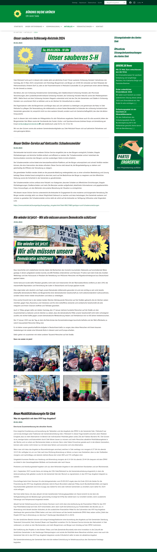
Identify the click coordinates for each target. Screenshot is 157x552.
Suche (100, 3)
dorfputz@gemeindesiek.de (28, 124)
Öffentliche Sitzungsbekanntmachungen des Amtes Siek (127, 53)
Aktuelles (28, 32)
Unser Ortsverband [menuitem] (33, 26)
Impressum (82, 3)
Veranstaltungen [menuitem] (84, 26)
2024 (36, 32)
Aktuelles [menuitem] (68, 26)
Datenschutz (92, 3)
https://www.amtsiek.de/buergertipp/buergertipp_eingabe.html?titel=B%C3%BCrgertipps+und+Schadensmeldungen (56, 205)
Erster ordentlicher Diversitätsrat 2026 (124, 90)
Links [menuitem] (139, 3)
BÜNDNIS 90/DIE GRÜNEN (40, 12)
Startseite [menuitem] (18, 26)
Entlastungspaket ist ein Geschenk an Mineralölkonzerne (126, 111)
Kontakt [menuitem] (99, 26)
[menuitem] (74, 2)
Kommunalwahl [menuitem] (53, 26)
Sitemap (74, 3)
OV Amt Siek (18, 32)
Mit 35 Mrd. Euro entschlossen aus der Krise (128, 70)
